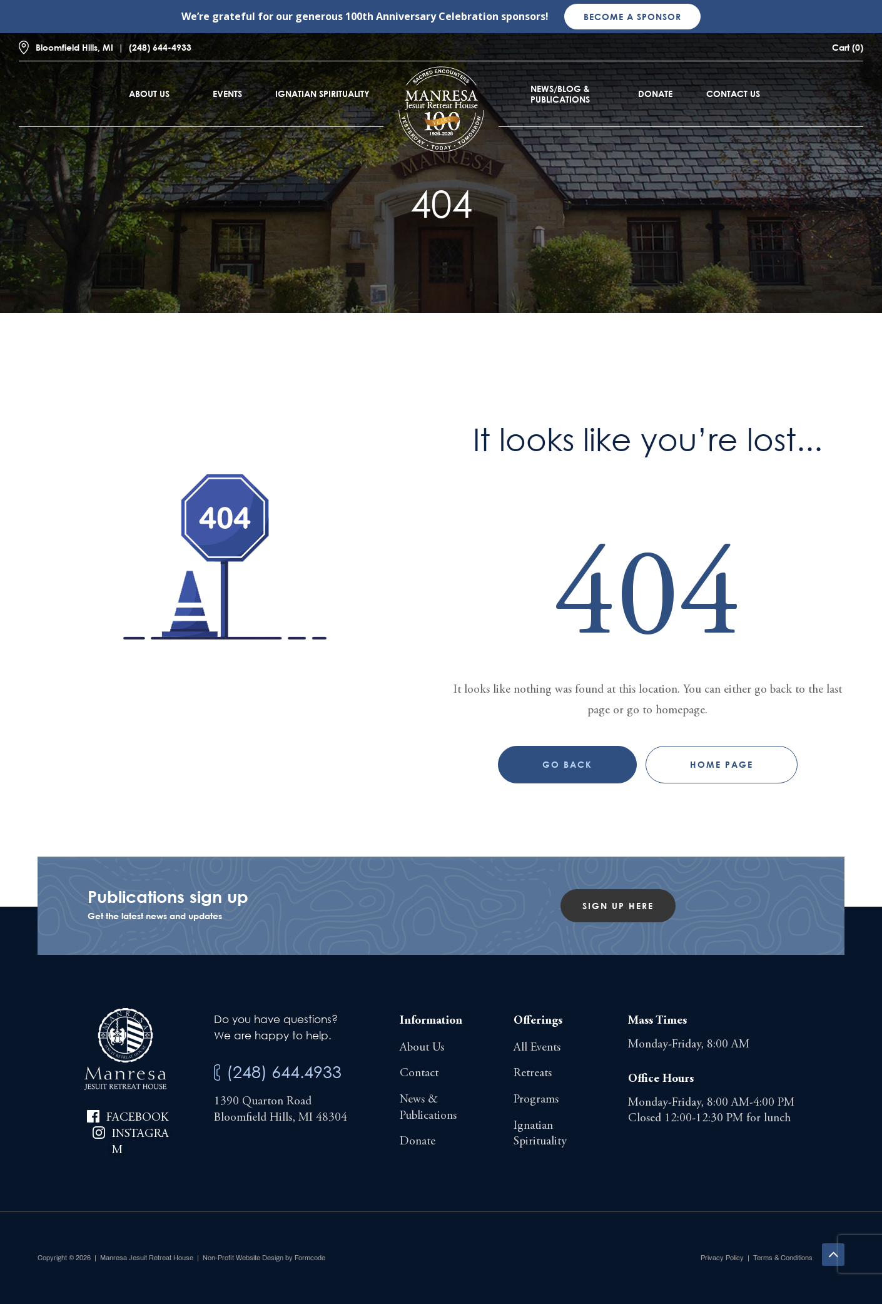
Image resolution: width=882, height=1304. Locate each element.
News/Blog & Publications (560, 93)
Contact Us (733, 93)
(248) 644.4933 (284, 1071)
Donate (655, 93)
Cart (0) (847, 47)
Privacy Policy (722, 1257)
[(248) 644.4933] (217, 1072)
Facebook (137, 1118)
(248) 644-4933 (160, 47)
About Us (149, 93)
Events (227, 93)
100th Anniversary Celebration (422, 16)
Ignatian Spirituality (322, 93)
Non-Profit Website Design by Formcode (264, 1257)
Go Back (567, 764)
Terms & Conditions (783, 1257)
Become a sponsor (632, 16)
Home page (721, 764)
